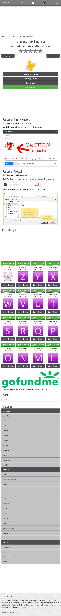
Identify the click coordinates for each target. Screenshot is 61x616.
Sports (5, 533)
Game (5, 494)
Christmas (6, 547)
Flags (5, 455)
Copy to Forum (30, 83)
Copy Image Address (30, 78)
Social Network (8, 528)
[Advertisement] (30, 20)
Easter (5, 552)
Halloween (7, 557)
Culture (18, 36)
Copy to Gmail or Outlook (30, 74)
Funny (5, 489)
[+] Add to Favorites (8, 263)
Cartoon (6, 445)
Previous (8, 56)
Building (6, 435)
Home (3, 36)
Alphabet (6, 416)
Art (4, 426)
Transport (6, 538)
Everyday (11, 36)
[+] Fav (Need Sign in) (30, 87)
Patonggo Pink (28, 36)
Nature (5, 518)
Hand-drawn (7, 460)
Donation (4, 389)
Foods (5, 484)
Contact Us (22, 613)
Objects (6, 523)
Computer (6, 450)
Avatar (5, 430)
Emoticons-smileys (9, 479)
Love (5, 508)
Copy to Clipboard (8, 285)
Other (5, 562)
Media (5, 465)
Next (53, 56)
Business (6, 440)
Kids (4, 499)
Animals (6, 421)
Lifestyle (6, 503)
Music (5, 513)
